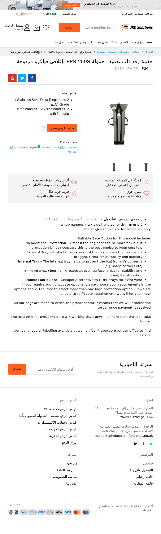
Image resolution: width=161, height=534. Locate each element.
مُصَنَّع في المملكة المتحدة (123, 180)
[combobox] (97, 27)
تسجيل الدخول (14, 25)
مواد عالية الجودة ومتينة (124, 196)
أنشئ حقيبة (101, 42)
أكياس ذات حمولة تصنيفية (50, 180)
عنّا (112, 42)
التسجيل (18, 29)
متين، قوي (134, 192)
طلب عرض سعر (62, 128)
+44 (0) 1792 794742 (136, 417)
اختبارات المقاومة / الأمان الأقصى (45, 185)
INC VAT (29, 13)
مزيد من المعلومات (81, 218)
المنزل (149, 51)
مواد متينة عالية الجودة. (52, 196)
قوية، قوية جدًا (59, 192)
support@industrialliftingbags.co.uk (124, 436)
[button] (114, 167)
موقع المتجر (69, 13)
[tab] (110, 218)
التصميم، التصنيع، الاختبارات (122, 185)
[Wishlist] (46, 27)
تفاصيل (110, 218)
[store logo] (137, 27)
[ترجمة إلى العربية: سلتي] (37, 27)
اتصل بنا (60, 42)
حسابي (148, 463)
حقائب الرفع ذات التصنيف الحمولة (118, 51)
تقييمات (51, 218)
